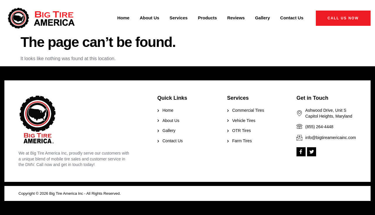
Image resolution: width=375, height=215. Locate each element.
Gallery (262, 17)
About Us (149, 17)
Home (123, 17)
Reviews (236, 17)
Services (179, 17)
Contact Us (291, 17)
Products (207, 17)
